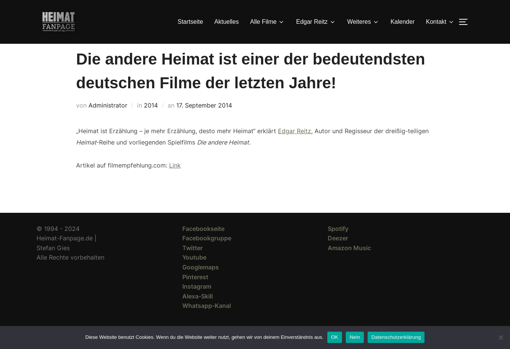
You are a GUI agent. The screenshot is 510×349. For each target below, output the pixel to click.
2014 (151, 119)
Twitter (192, 261)
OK (334, 337)
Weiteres (363, 21)
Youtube (194, 271)
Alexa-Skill (197, 310)
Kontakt (440, 21)
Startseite (190, 21)
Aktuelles (226, 21)
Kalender (403, 21)
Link (175, 179)
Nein (355, 337)
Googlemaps (200, 280)
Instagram (196, 300)
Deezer (338, 251)
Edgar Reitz (316, 21)
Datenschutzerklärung (396, 337)
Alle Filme (267, 21)
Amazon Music (349, 261)
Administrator (108, 119)
